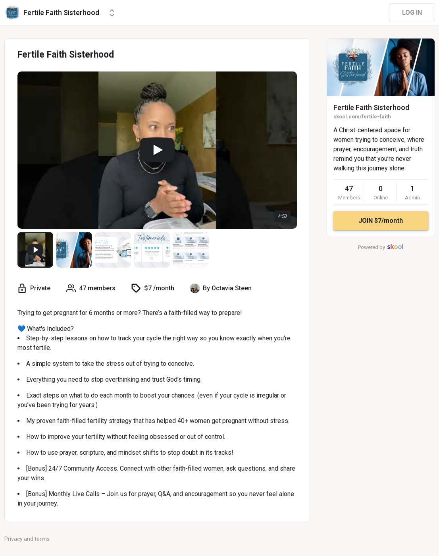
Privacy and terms (27, 539)
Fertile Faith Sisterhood (371, 107)
